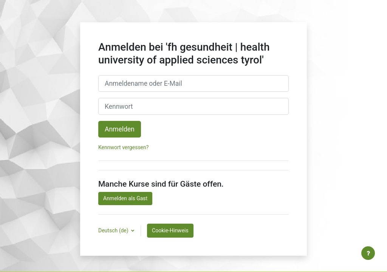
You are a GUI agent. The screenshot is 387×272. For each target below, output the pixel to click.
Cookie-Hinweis (170, 230)
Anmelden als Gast (125, 198)
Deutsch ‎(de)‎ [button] (114, 230)
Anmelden (120, 129)
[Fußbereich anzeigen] (368, 253)
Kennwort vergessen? (123, 147)
